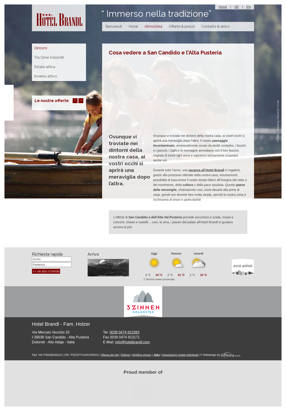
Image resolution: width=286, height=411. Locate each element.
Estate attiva (44, 67)
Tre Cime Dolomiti (49, 57)
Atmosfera (153, 26)
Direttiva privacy (141, 355)
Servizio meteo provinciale (160, 279)
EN (248, 7)
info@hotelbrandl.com (132, 342)
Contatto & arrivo (215, 26)
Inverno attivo (45, 76)
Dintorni (40, 48)
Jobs (157, 355)
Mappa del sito (110, 355)
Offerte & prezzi (182, 26)
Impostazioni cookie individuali (180, 355)
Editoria (125, 355)
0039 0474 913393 (124, 332)
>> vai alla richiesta (46, 271)
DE (236, 7)
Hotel (133, 26)
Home (223, 7)
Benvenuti (113, 26)
